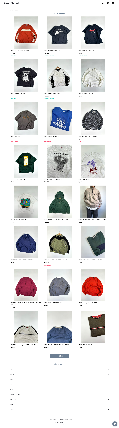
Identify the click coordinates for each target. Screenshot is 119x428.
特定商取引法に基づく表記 (66, 419)
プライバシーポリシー (52, 419)
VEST (11, 389)
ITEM (11, 404)
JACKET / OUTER (15, 394)
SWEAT (12, 379)
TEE (11, 369)
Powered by (60, 425)
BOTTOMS (13, 399)
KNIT (11, 384)
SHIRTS (12, 374)
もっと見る (59, 356)
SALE (11, 409)
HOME (11, 10)
